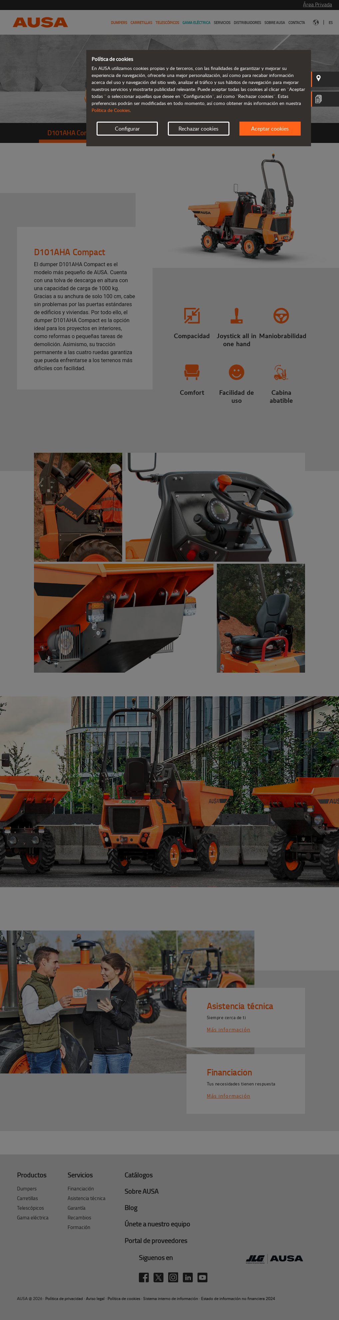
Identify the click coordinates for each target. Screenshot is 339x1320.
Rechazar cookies (198, 128)
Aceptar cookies (270, 128)
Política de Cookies (111, 110)
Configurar (127, 128)
